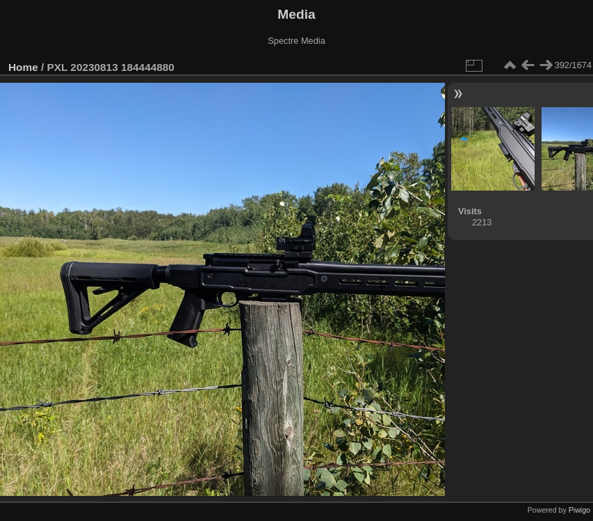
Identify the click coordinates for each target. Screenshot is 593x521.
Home (23, 67)
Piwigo (579, 510)
